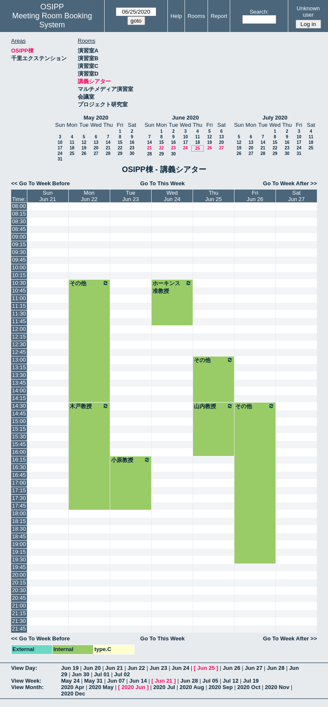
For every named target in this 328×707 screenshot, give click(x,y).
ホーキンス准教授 (172, 287)
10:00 (19, 267)
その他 (89, 283)
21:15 (19, 613)
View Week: (26, 681)
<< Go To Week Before (40, 183)
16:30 (19, 467)
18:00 (19, 513)
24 (60, 153)
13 (96, 142)
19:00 (19, 544)
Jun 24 (180, 668)
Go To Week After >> (290, 183)
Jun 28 (275, 668)
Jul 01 (102, 674)
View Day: (24, 668)
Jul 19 (251, 681)
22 (119, 148)
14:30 (19, 406)
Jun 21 (114, 668)
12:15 (19, 336)
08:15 (19, 213)
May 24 (70, 681)
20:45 (19, 598)
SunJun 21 (47, 196)
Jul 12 (231, 681)
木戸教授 (89, 406)
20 (96, 148)
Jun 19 (70, 668)
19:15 (19, 552)
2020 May (101, 687)
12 (84, 142)
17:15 (19, 490)
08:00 (19, 206)
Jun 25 (206, 668)
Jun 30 (80, 674)
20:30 (19, 590)
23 (131, 148)
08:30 (19, 221)
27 (96, 153)
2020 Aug (192, 687)
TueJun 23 (130, 196)
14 (107, 142)
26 (84, 153)
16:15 (19, 459)
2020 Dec (73, 693)
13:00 (19, 359)
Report (219, 16)
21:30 (19, 621)
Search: (259, 12)
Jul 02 (122, 674)
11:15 (19, 306)
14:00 (19, 390)
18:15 (19, 521)
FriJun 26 (255, 196)
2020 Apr (72, 687)
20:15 (19, 582)
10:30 (19, 283)
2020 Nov (277, 687)
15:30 (19, 436)
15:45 (19, 444)
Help (176, 16)
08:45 (19, 229)
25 (72, 153)
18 (72, 148)
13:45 (19, 383)
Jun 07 (116, 681)
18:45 (19, 536)
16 (131, 142)
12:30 (19, 344)
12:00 (19, 329)
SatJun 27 (296, 196)
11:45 (19, 321)
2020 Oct (249, 687)
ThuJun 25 (213, 196)
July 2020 (274, 117)
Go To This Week (162, 183)
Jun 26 (231, 668)
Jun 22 (136, 668)
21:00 (19, 605)
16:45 (19, 475)
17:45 (19, 505)
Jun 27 (253, 668)
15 (119, 142)
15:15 (19, 429)
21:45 (19, 628)
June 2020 (185, 117)
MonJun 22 (89, 196)
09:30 (19, 252)
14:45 (19, 413)
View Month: (27, 687)
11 (72, 142)
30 (131, 153)
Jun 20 (92, 668)
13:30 (19, 375)
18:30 (19, 529)
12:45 (19, 352)
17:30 (19, 498)
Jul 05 (210, 681)
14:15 (19, 398)
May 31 (93, 681)
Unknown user (308, 11)
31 (60, 159)
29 (119, 153)
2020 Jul (164, 687)
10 (60, 142)
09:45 (19, 260)
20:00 (19, 575)
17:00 (19, 482)
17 (60, 148)
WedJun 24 (172, 196)
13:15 (19, 367)
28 (107, 153)
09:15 (19, 244)
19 (84, 148)
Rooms (196, 16)
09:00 (19, 237)
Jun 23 (158, 668)
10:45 (19, 290)
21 (107, 148)
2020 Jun (133, 687)
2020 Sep (221, 687)
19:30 (19, 559)
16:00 (19, 452)
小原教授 (130, 459)
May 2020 (96, 117)
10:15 (19, 275)
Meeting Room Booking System (52, 20)
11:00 (19, 298)
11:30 (19, 313)
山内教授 (213, 406)
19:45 (19, 567)
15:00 (19, 421)
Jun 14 (138, 681)
